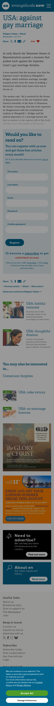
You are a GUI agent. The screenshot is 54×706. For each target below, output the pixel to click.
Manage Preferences (27, 700)
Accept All (27, 693)
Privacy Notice (24, 685)
